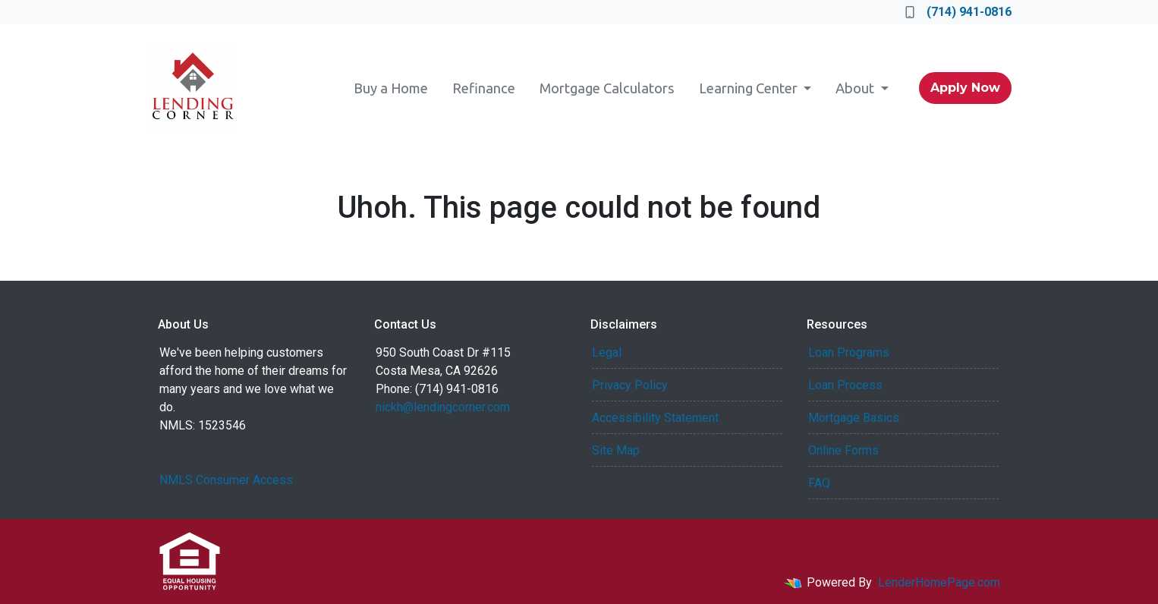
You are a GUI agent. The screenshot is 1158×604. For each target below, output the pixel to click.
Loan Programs (848, 352)
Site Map (616, 450)
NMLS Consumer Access (226, 480)
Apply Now (965, 87)
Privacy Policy (630, 385)
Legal (606, 352)
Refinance (483, 88)
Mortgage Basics (853, 418)
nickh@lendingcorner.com (443, 407)
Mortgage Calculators (607, 88)
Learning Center (750, 88)
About (856, 88)
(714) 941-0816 (958, 12)
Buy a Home (391, 88)
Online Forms (843, 450)
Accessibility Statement (655, 418)
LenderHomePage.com (939, 582)
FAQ (819, 483)
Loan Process (845, 385)
